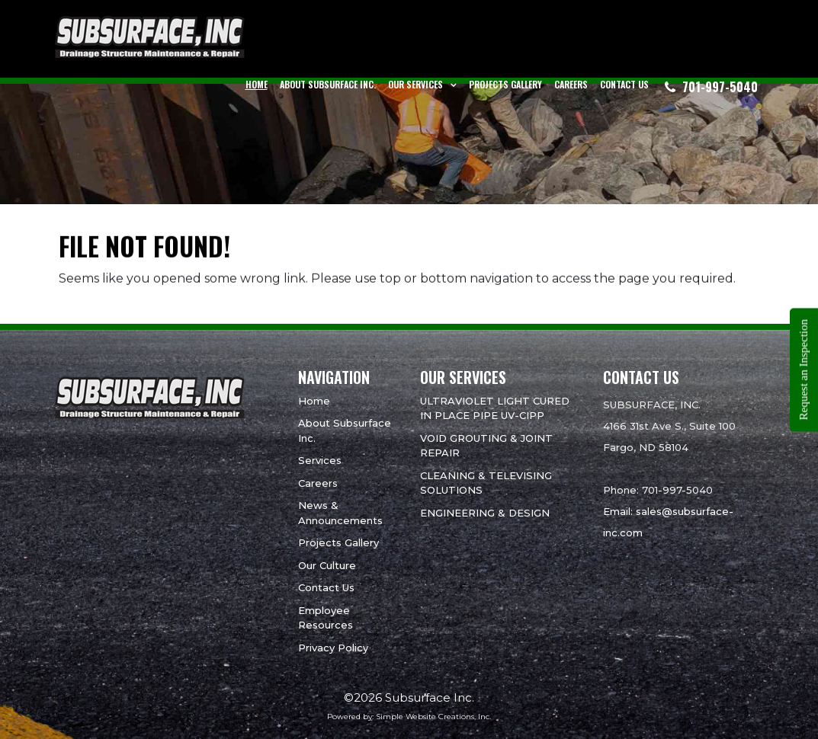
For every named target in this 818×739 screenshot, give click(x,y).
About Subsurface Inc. (328, 84)
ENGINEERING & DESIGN (485, 513)
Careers (571, 84)
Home (256, 84)
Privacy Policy (333, 647)
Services (320, 460)
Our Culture (327, 565)
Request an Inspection (803, 369)
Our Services (415, 84)
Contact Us (624, 84)
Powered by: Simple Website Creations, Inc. (409, 716)
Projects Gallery (505, 84)
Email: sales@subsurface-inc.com (668, 522)
